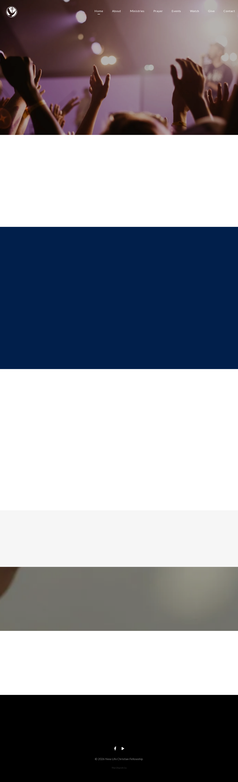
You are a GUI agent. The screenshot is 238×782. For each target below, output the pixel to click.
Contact (229, 11)
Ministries (137, 11)
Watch (194, 11)
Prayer (158, 11)
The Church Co (119, 767)
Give (211, 11)
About (116, 11)
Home (98, 11)
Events (176, 11)
